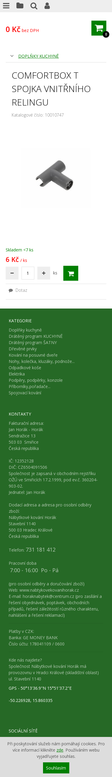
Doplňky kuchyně (38, 56)
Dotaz (18, 290)
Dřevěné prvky (23, 349)
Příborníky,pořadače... (29, 386)
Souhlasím (56, 768)
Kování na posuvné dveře (33, 355)
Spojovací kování (25, 393)
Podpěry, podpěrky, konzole (36, 380)
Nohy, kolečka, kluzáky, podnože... (42, 361)
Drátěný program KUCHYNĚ (36, 336)
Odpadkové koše (25, 367)
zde (59, 750)
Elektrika (17, 374)
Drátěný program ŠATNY (33, 342)
